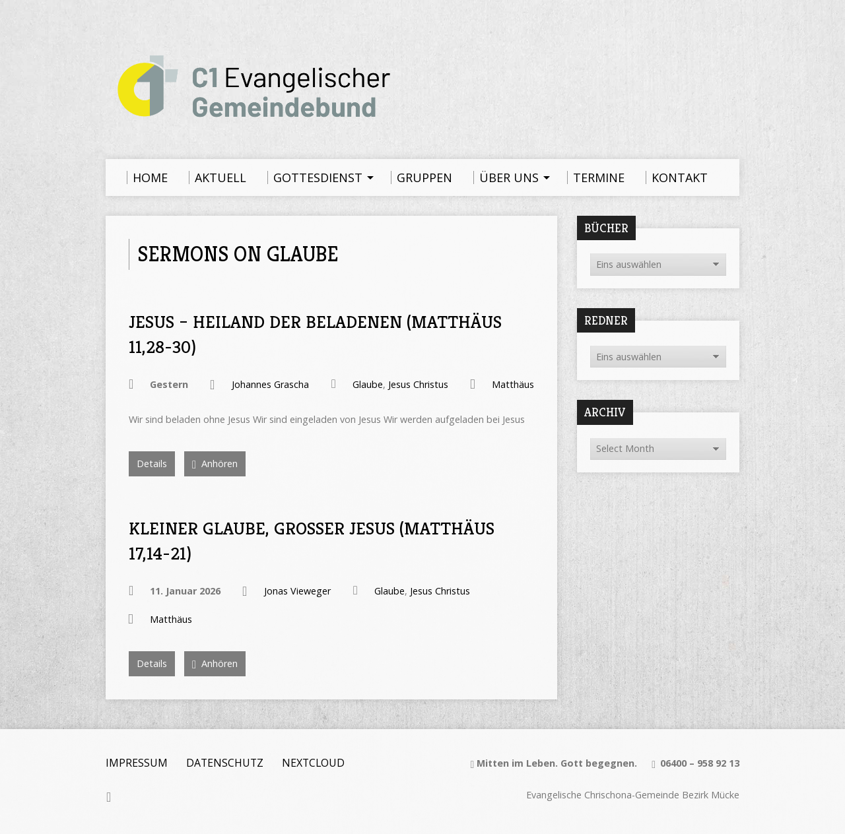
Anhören (215, 464)
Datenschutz (224, 762)
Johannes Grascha (270, 384)
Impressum (137, 762)
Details (152, 463)
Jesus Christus (418, 384)
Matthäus (513, 384)
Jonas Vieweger (297, 591)
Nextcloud (313, 762)
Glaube (368, 384)
